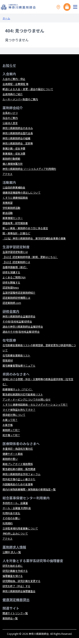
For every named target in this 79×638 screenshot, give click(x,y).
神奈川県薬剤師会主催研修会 (19, 316)
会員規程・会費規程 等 (15, 84)
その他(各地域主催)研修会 (17, 321)
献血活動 (8, 213)
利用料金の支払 (11, 513)
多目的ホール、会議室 (15, 503)
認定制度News (11, 287)
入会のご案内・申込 (14, 79)
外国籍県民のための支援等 (18, 484)
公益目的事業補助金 (14, 187)
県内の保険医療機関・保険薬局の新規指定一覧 (29, 489)
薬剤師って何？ (11, 430)
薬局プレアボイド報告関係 (18, 464)
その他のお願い (11, 518)
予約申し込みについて (15, 533)
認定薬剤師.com (12, 302)
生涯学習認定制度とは (15, 252)
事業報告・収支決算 (14, 153)
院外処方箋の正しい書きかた (19, 479)
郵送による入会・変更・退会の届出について (28, 89)
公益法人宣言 (10, 123)
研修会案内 (11, 311)
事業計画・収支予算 (14, 148)
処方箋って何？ (11, 435)
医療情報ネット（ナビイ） (18, 389)
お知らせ (9, 65)
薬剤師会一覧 (10, 618)
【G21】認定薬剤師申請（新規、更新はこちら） (30, 257)
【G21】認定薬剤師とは (16, 262)
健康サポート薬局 (13, 453)
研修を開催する (11, 282)
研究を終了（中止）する (16, 586)
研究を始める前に (13, 565)
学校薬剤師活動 (11, 207)
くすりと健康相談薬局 (15, 197)
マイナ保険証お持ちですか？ (19, 409)
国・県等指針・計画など (16, 233)
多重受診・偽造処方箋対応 (18, 448)
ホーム (6, 18)
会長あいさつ (10, 112)
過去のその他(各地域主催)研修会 (21, 331)
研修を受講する (11, 272)
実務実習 (8, 202)
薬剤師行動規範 (11, 158)
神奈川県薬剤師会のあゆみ (18, 128)
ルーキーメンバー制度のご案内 (20, 99)
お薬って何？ (10, 420)
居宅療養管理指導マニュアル (19, 365)
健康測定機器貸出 (16, 599)
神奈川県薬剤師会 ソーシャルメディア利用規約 (29, 168)
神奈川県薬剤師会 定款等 (18, 143)
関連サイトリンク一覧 (15, 613)
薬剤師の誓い (10, 459)
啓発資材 (8, 360)
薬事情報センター (13, 218)
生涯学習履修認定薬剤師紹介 (19, 292)
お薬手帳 (8, 425)
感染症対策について (14, 414)
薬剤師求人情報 (14, 547)
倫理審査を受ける (13, 576)
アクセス (7, 174)
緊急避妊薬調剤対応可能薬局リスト (23, 394)
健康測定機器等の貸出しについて (21, 192)
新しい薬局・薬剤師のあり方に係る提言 (25, 228)
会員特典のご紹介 (13, 94)
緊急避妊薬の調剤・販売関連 (19, 469)
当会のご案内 (10, 118)
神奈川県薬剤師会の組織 (16, 138)
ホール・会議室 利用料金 (17, 508)
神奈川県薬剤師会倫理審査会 (19, 591)
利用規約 (8, 523)
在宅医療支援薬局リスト (16, 355)
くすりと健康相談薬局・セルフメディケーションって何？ (35, 404)
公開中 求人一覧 (12, 552)
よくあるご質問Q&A (14, 277)
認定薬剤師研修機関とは (16, 297)
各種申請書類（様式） (15, 267)
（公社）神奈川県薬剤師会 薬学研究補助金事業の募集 (34, 238)
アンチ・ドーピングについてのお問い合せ (27, 399)
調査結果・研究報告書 (15, 223)
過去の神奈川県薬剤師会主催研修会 (23, 326)
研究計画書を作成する (15, 570)
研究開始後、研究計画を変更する (21, 581)
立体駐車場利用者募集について (20, 528)
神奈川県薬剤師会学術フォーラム (21, 474)
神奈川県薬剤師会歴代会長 (18, 133)
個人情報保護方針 (13, 163)
